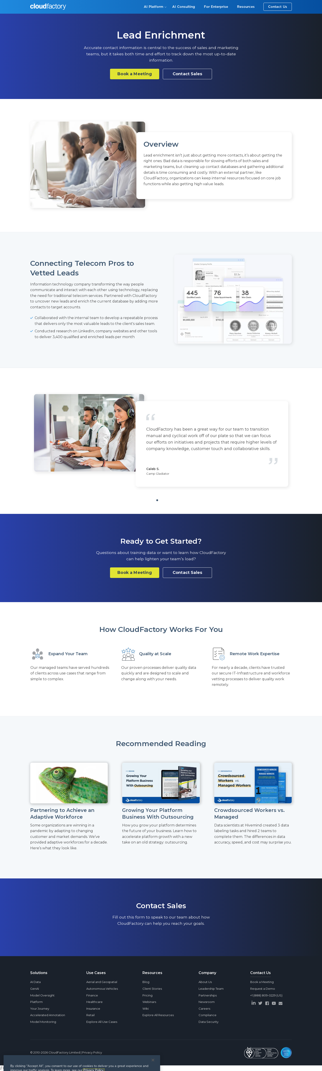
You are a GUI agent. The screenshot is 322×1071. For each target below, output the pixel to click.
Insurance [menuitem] (93, 1008)
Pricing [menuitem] (147, 995)
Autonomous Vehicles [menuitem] (102, 988)
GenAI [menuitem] (34, 988)
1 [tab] (164, 502)
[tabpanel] (161, 440)
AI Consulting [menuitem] (183, 7)
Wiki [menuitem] (145, 1008)
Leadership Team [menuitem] (211, 988)
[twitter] (260, 1003)
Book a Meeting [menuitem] (262, 982)
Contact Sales (187, 73)
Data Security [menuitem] (208, 1022)
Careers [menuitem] (204, 1008)
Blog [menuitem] (145, 982)
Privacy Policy (92, 1052)
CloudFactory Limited (64, 1052)
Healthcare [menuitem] (94, 1002)
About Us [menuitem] (205, 982)
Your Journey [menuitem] (39, 1008)
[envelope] (280, 1003)
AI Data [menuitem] (35, 982)
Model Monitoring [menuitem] (43, 1022)
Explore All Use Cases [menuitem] (101, 1022)
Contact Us (277, 7)
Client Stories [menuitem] (152, 988)
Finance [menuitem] (92, 995)
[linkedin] (253, 1002)
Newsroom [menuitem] (207, 1002)
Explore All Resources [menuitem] (158, 1015)
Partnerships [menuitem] (208, 995)
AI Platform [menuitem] (153, 7)
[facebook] (267, 1003)
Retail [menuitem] (90, 1015)
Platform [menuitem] (36, 1002)
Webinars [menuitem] (149, 1002)
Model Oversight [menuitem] (42, 995)
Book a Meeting (134, 73)
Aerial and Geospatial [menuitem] (101, 982)
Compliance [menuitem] (207, 1015)
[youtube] (273, 1003)
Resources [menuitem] (246, 7)
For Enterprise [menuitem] (216, 7)
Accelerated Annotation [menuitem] (47, 1015)
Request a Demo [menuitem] (262, 988)
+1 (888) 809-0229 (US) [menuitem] (266, 995)
